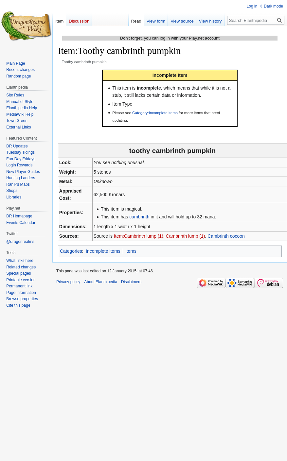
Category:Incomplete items (155, 113)
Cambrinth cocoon (226, 236)
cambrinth (139, 216)
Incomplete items (103, 251)
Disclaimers (131, 282)
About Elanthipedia (100, 282)
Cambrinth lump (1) (185, 236)
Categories (71, 251)
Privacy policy (68, 282)
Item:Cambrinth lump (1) (138, 236)
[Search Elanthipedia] (255, 20)
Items (130, 251)
